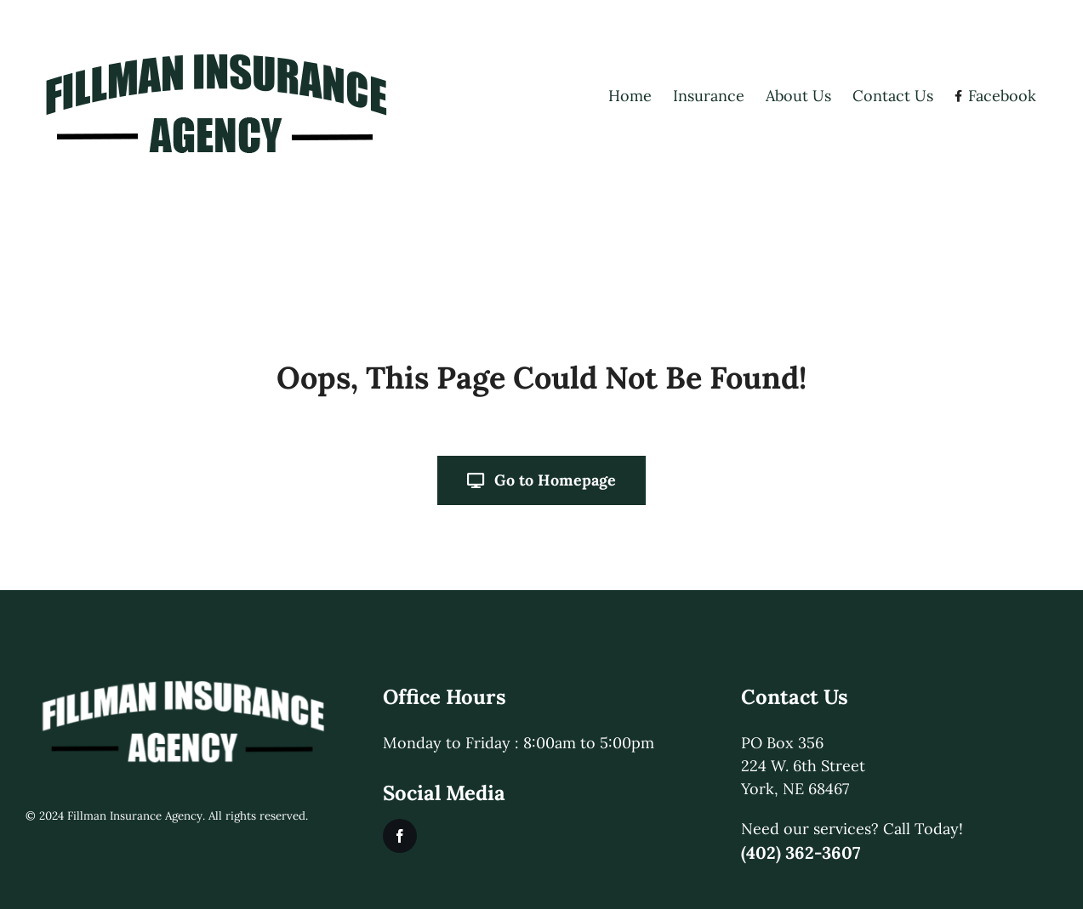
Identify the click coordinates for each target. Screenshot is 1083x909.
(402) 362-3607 (800, 852)
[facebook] (400, 836)
